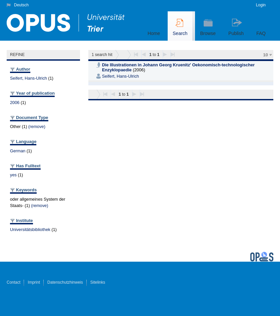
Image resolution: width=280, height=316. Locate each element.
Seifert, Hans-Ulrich (28, 78)
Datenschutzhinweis (65, 282)
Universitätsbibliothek (30, 229)
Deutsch (21, 5)
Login (261, 5)
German (17, 150)
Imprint (34, 282)
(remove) (36, 126)
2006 (14, 102)
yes (13, 174)
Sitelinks (97, 282)
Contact (13, 282)
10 (265, 54)
